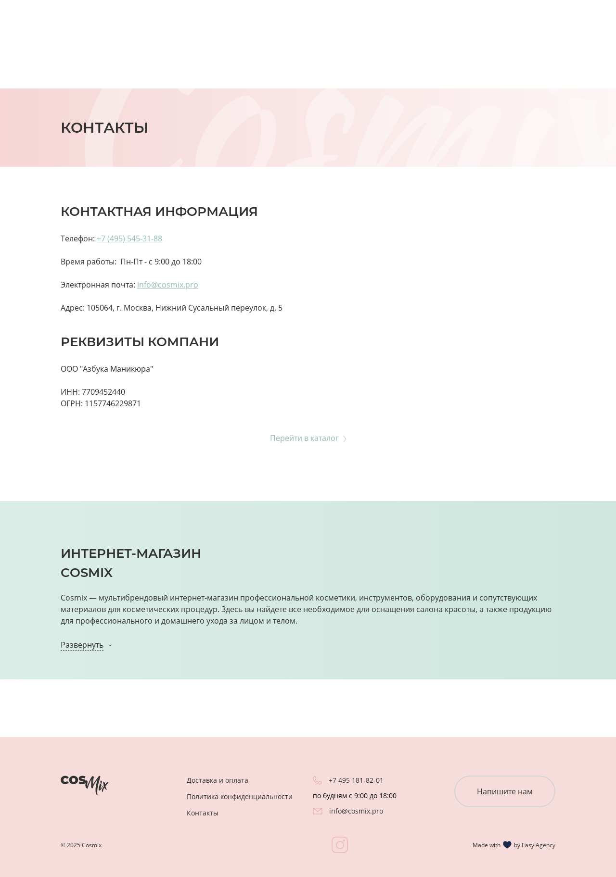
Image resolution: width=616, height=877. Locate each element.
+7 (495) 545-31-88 (129, 238)
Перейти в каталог (304, 438)
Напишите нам (505, 791)
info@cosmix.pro (167, 284)
